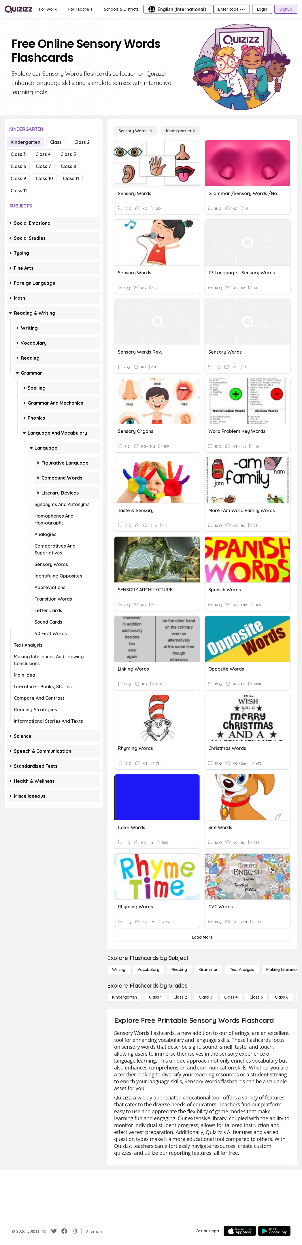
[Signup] (285, 9)
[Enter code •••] (231, 9)
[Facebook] (64, 1231)
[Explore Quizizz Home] (18, 9)
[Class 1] (155, 997)
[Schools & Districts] (121, 9)
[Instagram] (74, 1231)
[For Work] (48, 9)
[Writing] (118, 969)
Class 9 (18, 178)
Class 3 (18, 154)
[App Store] (240, 1231)
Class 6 (18, 166)
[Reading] (179, 969)
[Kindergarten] (180, 130)
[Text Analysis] (242, 969)
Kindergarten (25, 142)
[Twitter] (54, 1231)
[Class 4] (230, 997)
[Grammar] (208, 969)
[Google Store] (274, 1231)
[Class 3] (205, 997)
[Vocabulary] (148, 969)
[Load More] (202, 937)
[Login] (262, 9)
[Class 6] (281, 997)
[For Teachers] (80, 9)
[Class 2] (180, 997)
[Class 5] (256, 997)
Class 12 (19, 190)
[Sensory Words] (135, 130)
